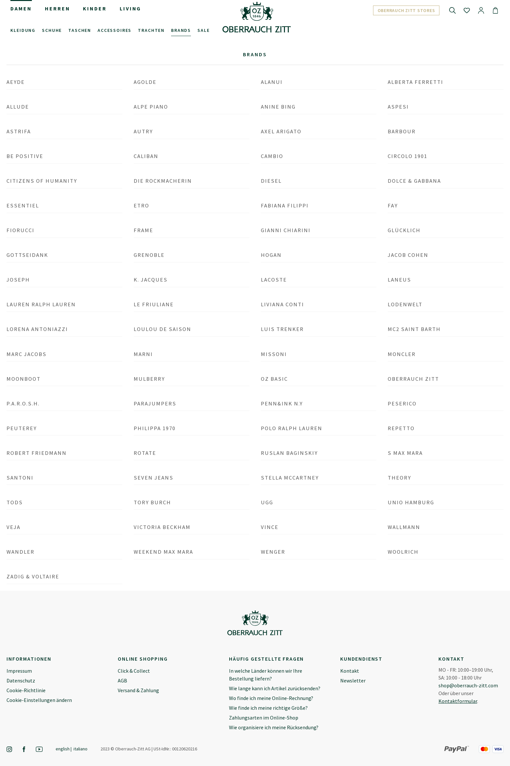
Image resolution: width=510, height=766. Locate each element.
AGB (122, 680)
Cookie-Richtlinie (26, 690)
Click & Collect (134, 670)
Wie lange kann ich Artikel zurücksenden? (274, 688)
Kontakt (349, 670)
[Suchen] (452, 10)
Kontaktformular (457, 701)
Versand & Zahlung (138, 690)
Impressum (19, 670)
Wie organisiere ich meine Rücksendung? (273, 727)
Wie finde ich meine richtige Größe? (268, 708)
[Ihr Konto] (481, 10)
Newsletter (353, 680)
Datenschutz (21, 680)
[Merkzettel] (467, 10)
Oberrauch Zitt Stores (406, 10)
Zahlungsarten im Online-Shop (263, 717)
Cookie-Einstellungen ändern (39, 700)
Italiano (80, 749)
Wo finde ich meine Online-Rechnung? (271, 698)
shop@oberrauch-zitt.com (468, 685)
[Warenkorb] (495, 10)
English (63, 749)
